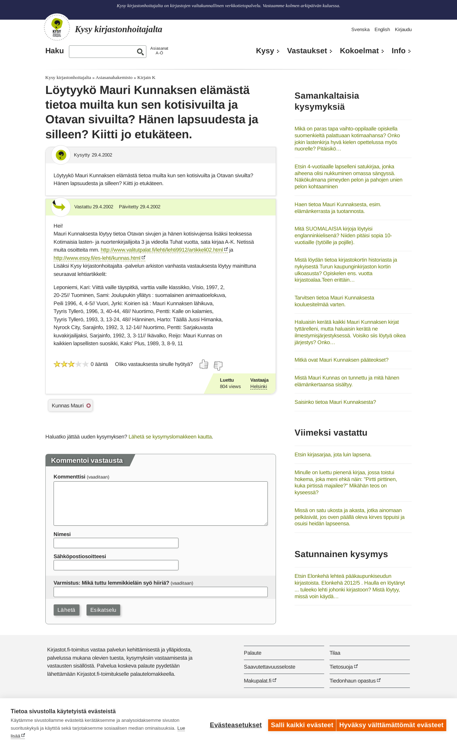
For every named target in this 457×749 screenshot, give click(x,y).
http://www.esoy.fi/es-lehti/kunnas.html (97, 258)
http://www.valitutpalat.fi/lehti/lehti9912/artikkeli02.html (162, 250)
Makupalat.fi (257, 681)
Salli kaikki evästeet (299, 723)
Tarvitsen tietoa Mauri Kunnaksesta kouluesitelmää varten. (334, 300)
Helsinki (258, 386)
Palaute (252, 653)
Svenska (360, 29)
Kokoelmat (359, 50)
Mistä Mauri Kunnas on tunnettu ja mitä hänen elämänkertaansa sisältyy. (347, 380)
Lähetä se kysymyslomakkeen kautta (170, 436)
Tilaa (335, 653)
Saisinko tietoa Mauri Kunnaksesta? (335, 402)
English (382, 29)
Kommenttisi (69, 476)
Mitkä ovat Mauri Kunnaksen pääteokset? (341, 360)
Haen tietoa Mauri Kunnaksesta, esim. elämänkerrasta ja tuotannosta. (338, 207)
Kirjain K (146, 77)
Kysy (265, 50)
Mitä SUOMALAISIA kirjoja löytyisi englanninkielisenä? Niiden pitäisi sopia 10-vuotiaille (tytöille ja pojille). (343, 235)
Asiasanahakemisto (114, 77)
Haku (54, 50)
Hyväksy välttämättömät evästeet (391, 723)
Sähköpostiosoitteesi (80, 556)
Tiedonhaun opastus (353, 681)
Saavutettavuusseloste (269, 667)
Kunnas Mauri (68, 405)
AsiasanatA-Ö (159, 50)
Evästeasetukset (232, 723)
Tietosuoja (341, 667)
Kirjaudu (403, 29)
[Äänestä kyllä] (204, 364)
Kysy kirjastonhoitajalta (68, 77)
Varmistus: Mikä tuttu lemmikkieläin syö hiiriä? (111, 583)
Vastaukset (307, 50)
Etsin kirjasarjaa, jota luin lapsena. (333, 454)
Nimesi (62, 534)
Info (399, 50)
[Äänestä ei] (217, 366)
